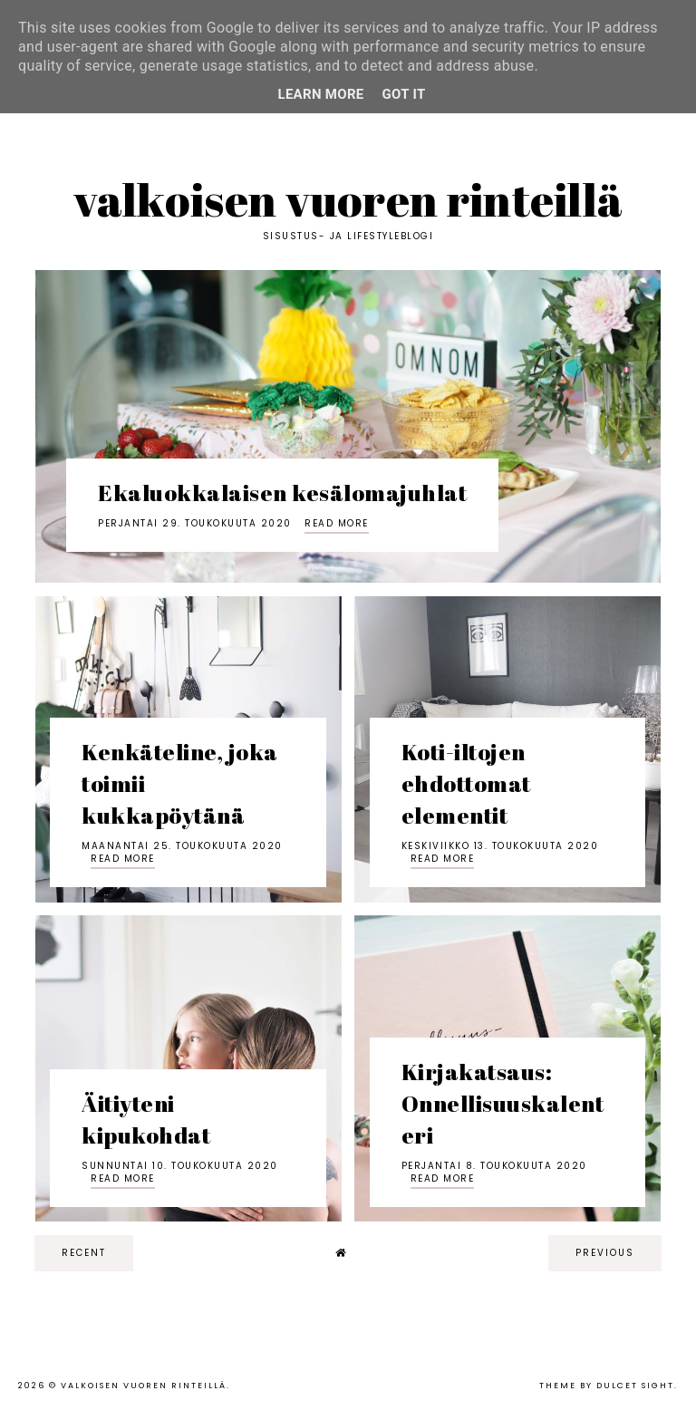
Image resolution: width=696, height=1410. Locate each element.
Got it (404, 94)
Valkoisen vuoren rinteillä (348, 199)
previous (604, 1253)
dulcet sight (635, 1385)
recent (84, 1253)
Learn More (320, 94)
